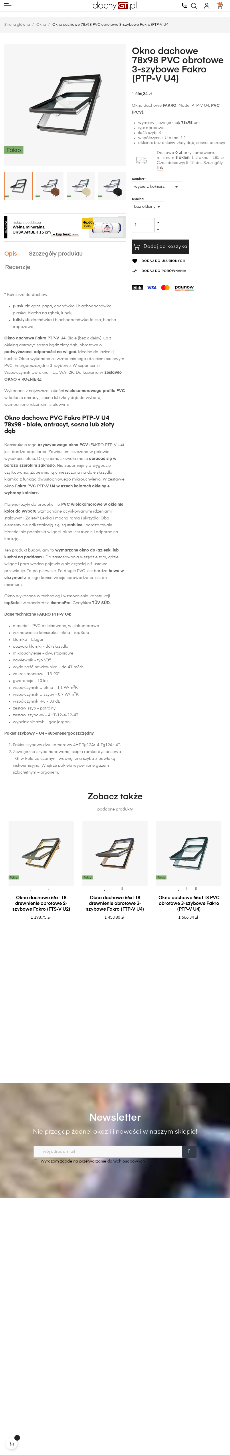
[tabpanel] (41, 876)
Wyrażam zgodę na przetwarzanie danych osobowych (89, 1161)
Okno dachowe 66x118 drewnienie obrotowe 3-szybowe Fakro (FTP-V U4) (115, 904)
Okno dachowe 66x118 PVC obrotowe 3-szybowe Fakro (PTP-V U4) (188, 904)
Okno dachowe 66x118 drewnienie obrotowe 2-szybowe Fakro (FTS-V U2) (41, 904)
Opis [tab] (10, 254)
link (160, 168)
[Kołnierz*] (157, 186)
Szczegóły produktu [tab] (56, 254)
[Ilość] (143, 225)
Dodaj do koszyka (160, 247)
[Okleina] (148, 206)
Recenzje (17, 267)
